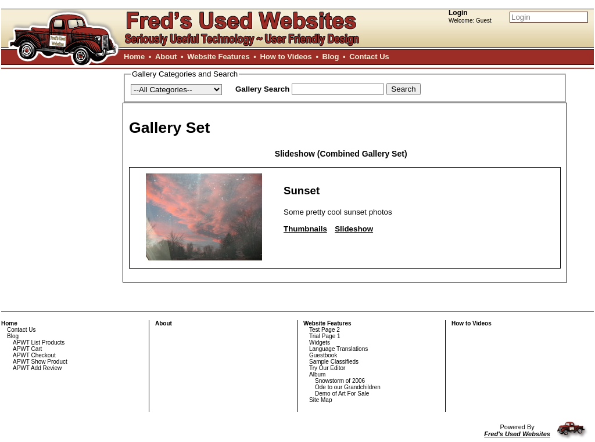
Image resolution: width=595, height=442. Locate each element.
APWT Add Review (37, 368)
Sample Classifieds (334, 361)
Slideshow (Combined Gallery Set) (341, 153)
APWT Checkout (34, 355)
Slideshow (354, 228)
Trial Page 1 (324, 336)
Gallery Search (262, 89)
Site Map (320, 400)
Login (458, 13)
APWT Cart (27, 349)
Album (317, 374)
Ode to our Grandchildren (348, 387)
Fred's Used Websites (517, 433)
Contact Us (369, 56)
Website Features (218, 56)
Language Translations (338, 349)
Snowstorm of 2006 (340, 381)
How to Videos (285, 56)
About (166, 56)
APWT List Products (38, 342)
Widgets (319, 342)
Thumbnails (305, 228)
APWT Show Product (40, 361)
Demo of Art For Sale (342, 393)
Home (134, 56)
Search (403, 89)
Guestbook (323, 355)
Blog (330, 56)
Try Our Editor (327, 368)
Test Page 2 (324, 330)
